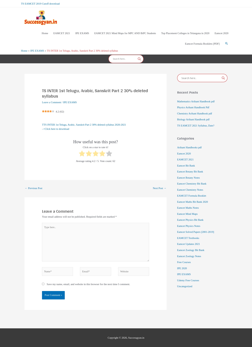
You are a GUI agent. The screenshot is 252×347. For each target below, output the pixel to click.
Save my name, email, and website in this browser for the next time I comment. (88, 284)
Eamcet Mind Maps (187, 211)
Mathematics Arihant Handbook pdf (196, 100)
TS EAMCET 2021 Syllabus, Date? (196, 124)
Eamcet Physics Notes (188, 222)
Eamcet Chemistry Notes (190, 187)
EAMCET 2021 (185, 158)
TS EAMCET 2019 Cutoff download (40, 3)
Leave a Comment (51, 101)
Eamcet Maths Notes (188, 205)
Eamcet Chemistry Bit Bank (192, 181)
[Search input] (124, 58)
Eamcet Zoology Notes (189, 252)
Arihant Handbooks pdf (189, 146)
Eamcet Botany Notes (188, 175)
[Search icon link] (226, 43)
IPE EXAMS (70, 101)
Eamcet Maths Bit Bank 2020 (192, 199)
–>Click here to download (55, 128)
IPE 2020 (182, 264)
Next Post (159, 187)
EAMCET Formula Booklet (191, 193)
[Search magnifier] (139, 58)
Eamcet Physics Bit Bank (190, 217)
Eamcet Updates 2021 (188, 240)
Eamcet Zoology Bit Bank (191, 246)
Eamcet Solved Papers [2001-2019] (195, 228)
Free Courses (184, 258)
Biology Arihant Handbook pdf (193, 118)
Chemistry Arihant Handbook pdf (194, 112)
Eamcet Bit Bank (186, 163)
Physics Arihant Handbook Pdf (193, 106)
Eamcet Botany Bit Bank (190, 169)
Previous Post (34, 187)
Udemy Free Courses (188, 276)
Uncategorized (184, 282)
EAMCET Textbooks (188, 234)
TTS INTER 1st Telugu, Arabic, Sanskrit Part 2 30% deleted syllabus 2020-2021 (84, 124)
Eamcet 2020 (184, 152)
